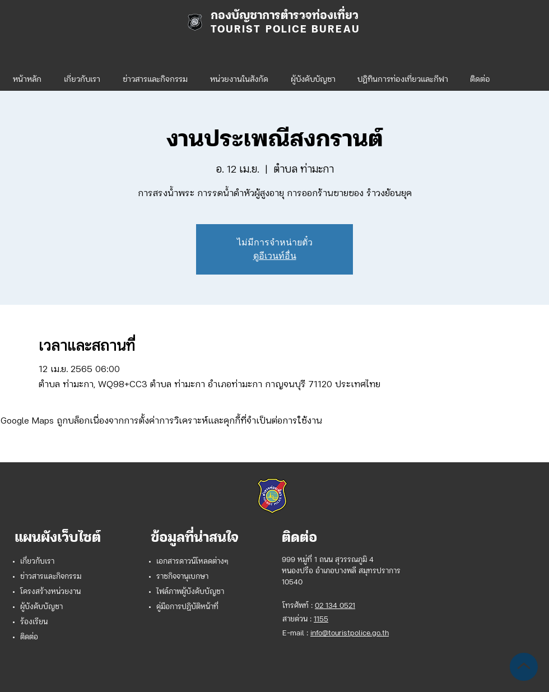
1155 (321, 619)
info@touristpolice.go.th (349, 633)
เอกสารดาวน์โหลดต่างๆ (192, 562)
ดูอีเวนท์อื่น (274, 255)
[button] (239, 75)
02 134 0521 (335, 606)
